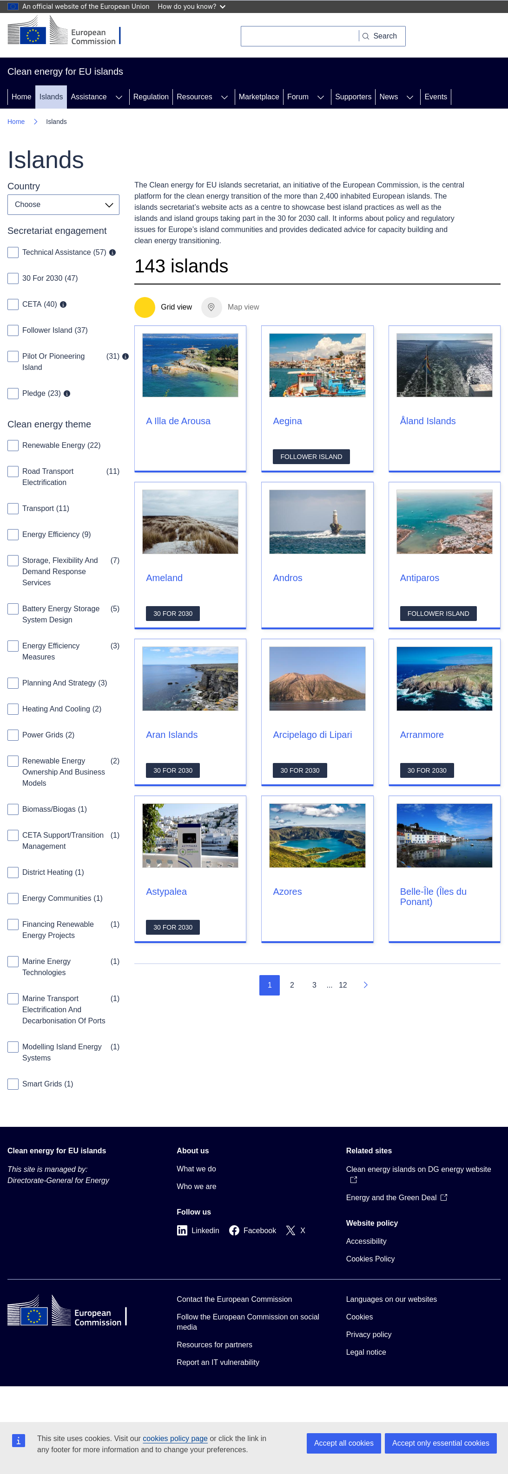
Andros (287, 578)
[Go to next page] (365, 985)
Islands (51, 97)
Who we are (196, 1186)
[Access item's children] (119, 97)
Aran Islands (172, 735)
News (388, 97)
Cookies (359, 1317)
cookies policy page (175, 1438)
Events (435, 97)
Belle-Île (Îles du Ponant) (433, 896)
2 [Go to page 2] (292, 985)
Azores (287, 891)
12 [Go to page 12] (343, 985)
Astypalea (166, 891)
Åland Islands (428, 421)
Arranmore (422, 735)
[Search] (300, 36)
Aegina (287, 421)
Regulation (151, 97)
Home (22, 97)
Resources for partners (214, 1345)
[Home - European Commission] (71, 30)
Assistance (88, 97)
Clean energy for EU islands (56, 1151)
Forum (298, 97)
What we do (196, 1169)
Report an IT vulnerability (218, 1362)
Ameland (164, 578)
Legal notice (366, 1352)
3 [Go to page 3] (314, 985)
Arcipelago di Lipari (312, 735)
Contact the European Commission (234, 1299)
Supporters (353, 97)
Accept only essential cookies (440, 1443)
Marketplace (259, 97)
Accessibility (366, 1241)
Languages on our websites (391, 1299)
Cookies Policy (370, 1259)
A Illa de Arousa (178, 421)
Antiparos (420, 578)
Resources (194, 97)
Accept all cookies (344, 1443)
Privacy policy (369, 1334)
